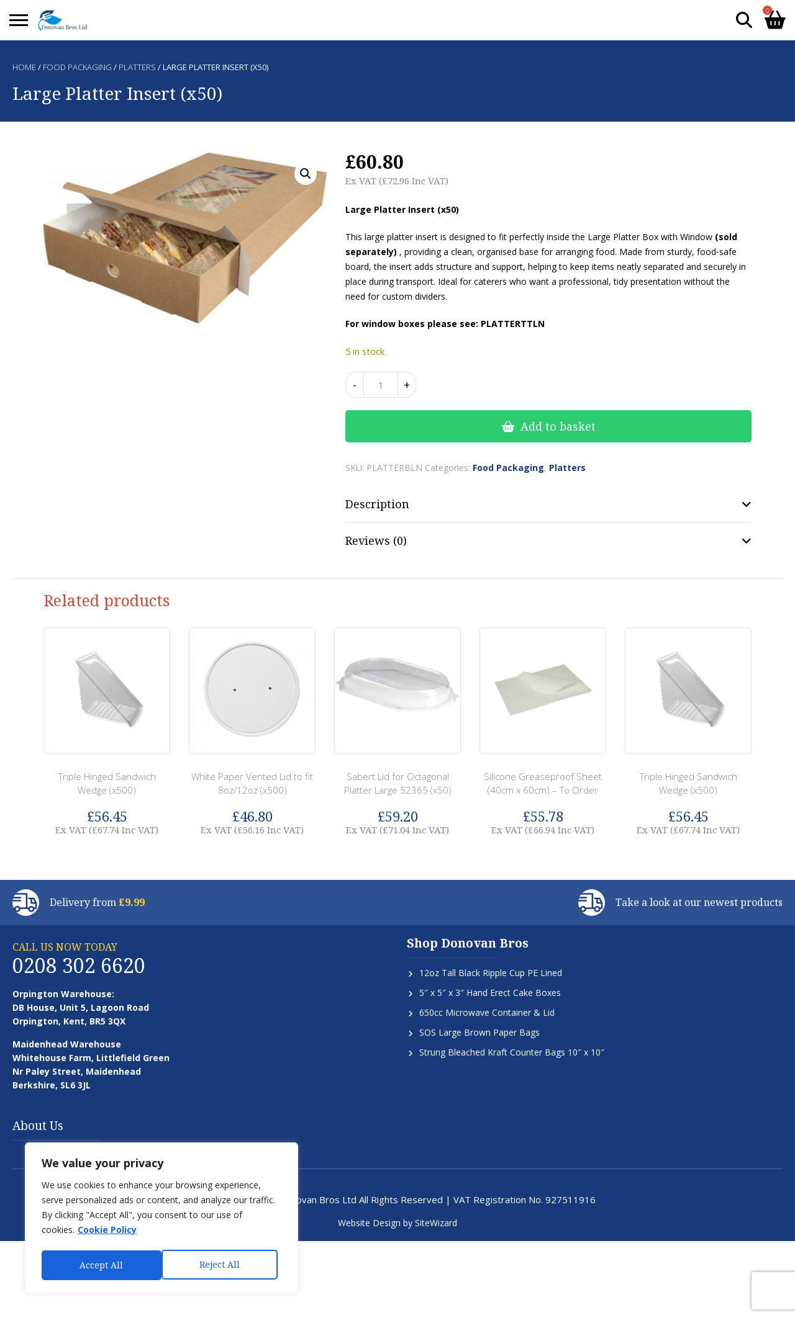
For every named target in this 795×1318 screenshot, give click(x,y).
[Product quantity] (381, 385)
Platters (137, 67)
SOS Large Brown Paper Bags (479, 1032)
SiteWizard (436, 1223)
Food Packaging (77, 67)
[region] (161, 1219)
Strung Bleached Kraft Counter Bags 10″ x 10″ (511, 1052)
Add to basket (558, 426)
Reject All (100, 1265)
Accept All (221, 1265)
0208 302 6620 (78, 965)
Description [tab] (377, 503)
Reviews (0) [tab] (376, 540)
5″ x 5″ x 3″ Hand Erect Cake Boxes (490, 992)
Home (24, 67)
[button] (305, 174)
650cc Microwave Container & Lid (487, 1012)
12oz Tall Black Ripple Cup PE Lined (490, 973)
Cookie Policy (107, 1233)
